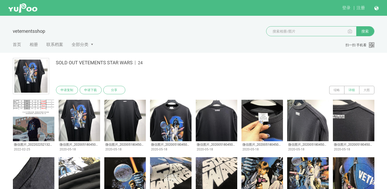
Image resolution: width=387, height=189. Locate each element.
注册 (361, 7)
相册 (34, 44)
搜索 (365, 31)
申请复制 (67, 90)
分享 (114, 90)
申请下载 (90, 90)
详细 (352, 90)
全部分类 (80, 44)
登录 (346, 7)
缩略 (337, 90)
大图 (367, 90)
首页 (17, 44)
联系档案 (55, 44)
